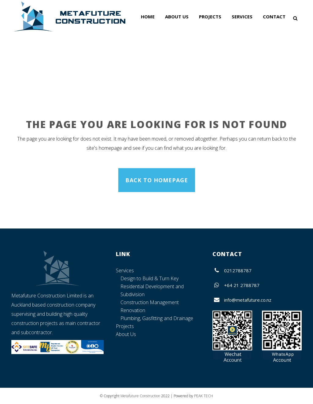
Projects (125, 326)
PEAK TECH (203, 395)
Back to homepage (156, 180)
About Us (126, 334)
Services (125, 270)
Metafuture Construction (140, 395)
